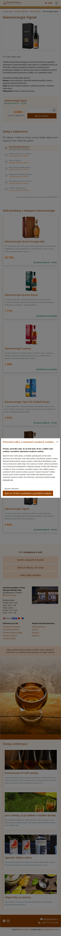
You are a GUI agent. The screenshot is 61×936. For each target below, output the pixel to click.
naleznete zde (8, 480)
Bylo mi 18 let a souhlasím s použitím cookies (28, 493)
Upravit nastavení (11, 488)
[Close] (57, 442)
